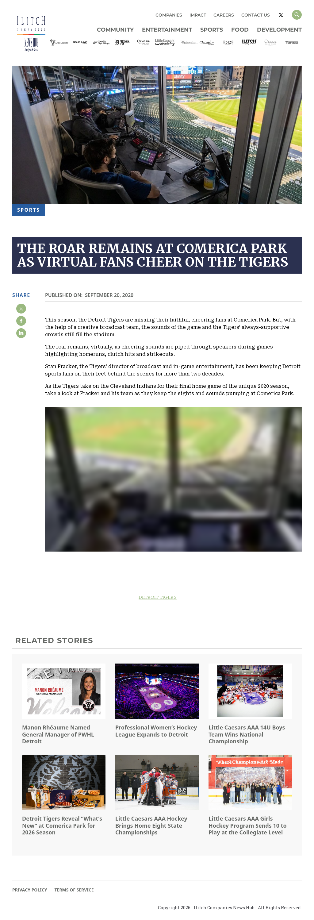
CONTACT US (255, 15)
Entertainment (167, 29)
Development (279, 29)
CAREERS (223, 15)
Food (240, 29)
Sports (211, 29)
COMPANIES (168, 15)
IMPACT (198, 15)
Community (115, 29)
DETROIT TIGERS (158, 597)
